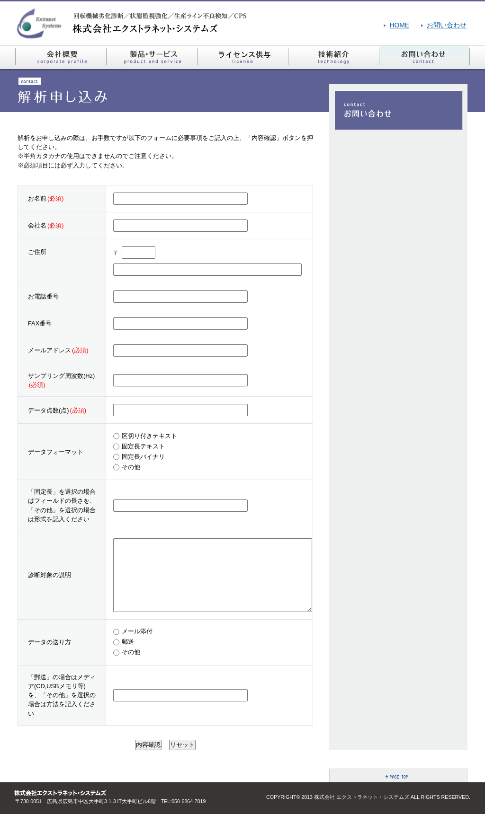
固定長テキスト (143, 446)
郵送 (128, 641)
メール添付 (137, 631)
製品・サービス (151, 57)
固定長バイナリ (143, 456)
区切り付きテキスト (149, 435)
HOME (399, 25)
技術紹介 (333, 57)
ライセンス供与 (242, 57)
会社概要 (60, 57)
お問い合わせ (447, 25)
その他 (131, 467)
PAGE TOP (398, 775)
